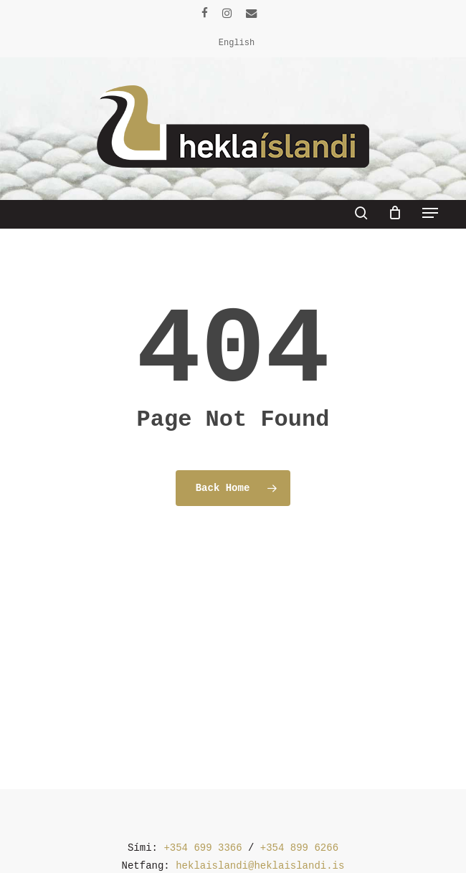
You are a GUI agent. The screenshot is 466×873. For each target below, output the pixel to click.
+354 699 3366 (202, 848)
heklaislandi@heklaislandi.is (260, 866)
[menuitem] (237, 43)
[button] (430, 213)
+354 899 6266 (299, 848)
